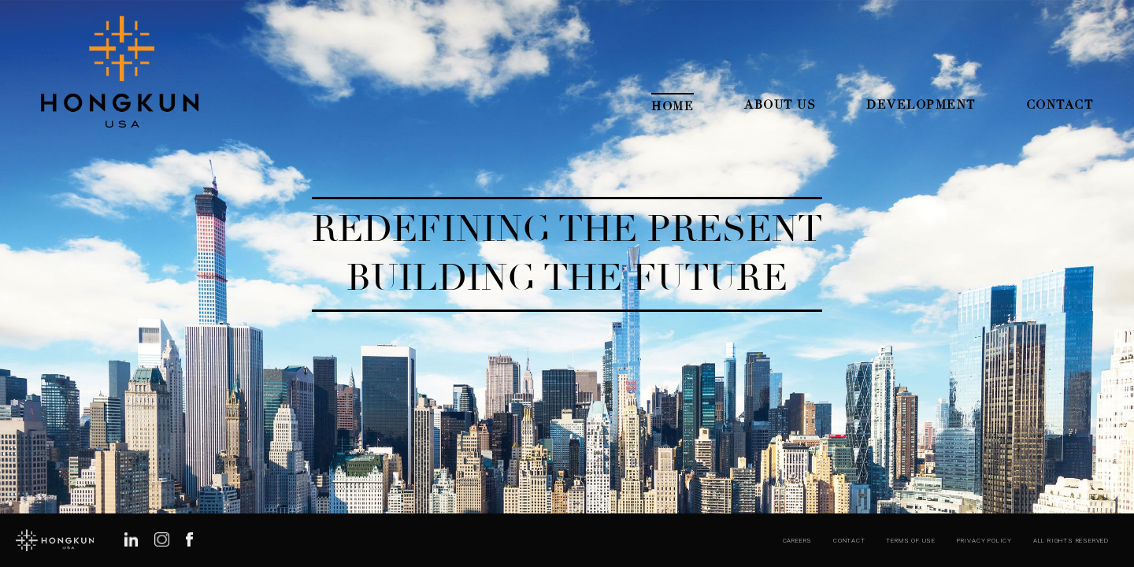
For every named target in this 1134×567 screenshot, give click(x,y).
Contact (1060, 105)
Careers (798, 540)
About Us (780, 105)
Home (672, 106)
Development (921, 105)
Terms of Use (911, 540)
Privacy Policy (984, 540)
